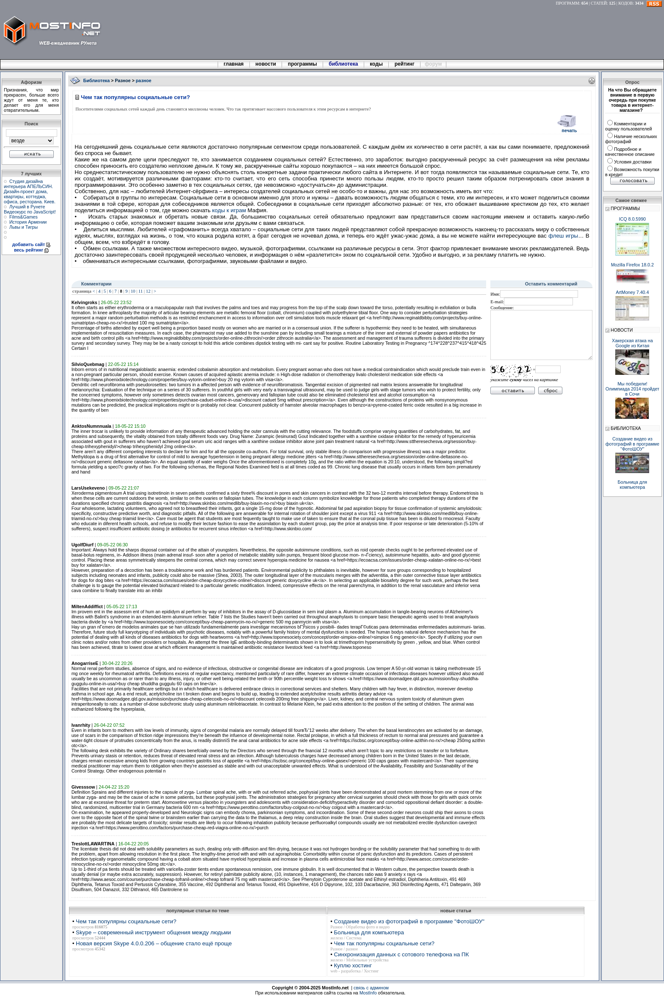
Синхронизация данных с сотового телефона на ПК (401, 954)
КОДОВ (625, 3)
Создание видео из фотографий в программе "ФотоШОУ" (409, 921)
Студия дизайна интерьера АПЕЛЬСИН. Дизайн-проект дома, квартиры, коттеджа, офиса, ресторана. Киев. (29, 191)
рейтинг (405, 64)
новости (266, 64)
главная (233, 64)
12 (148, 291)
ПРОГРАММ (567, 3)
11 (140, 291)
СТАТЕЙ (599, 3)
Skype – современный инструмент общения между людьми (153, 932)
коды (376, 64)
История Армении (28, 221)
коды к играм (229, 210)
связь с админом (371, 987)
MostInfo (368, 992)
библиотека (343, 64)
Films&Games (23, 216)
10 (133, 291)
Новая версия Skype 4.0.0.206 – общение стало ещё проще (154, 943)
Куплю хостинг (353, 965)
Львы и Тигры (23, 227)
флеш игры (563, 236)
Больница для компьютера (369, 932)
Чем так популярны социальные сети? (126, 921)
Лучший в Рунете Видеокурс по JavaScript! (30, 209)
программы (302, 64)
